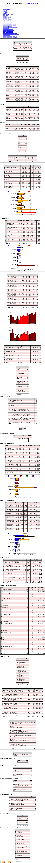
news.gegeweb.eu (31, 3)
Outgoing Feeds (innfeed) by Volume (9, 25)
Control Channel (5, 15)
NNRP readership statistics (7, 26)
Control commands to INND (8, 14)
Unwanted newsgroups (7, 20)
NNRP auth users (6, 28)
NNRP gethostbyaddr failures (8, 32)
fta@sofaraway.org (28, 861)
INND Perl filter (5, 21)
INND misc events (6, 22)
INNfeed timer (5, 12)
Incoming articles (6, 18)
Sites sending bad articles (7, 19)
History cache (5, 10)
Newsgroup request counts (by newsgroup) (10, 37)
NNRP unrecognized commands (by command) (11, 34)
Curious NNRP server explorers (8, 30)
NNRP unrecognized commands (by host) (10, 33)
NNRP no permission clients (8, 31)
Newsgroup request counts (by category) (10, 36)
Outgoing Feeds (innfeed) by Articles (9, 24)
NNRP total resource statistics (8, 29)
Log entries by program (7, 9)
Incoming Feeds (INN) (7, 16)
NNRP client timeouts (6, 35)
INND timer (5, 11)
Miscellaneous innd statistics (8, 23)
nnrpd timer (5, 13)
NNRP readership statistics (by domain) (10, 27)
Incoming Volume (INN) (7, 17)
